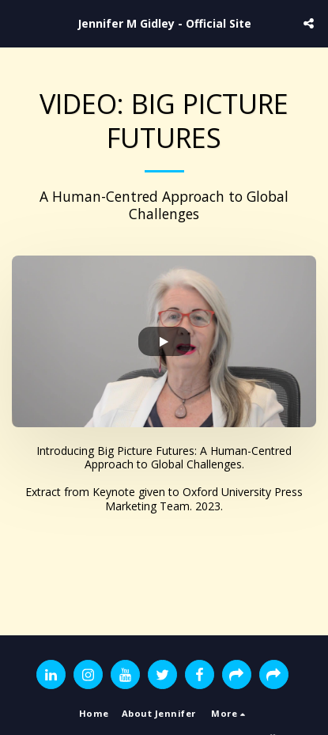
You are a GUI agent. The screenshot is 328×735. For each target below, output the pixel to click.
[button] (17, 22)
